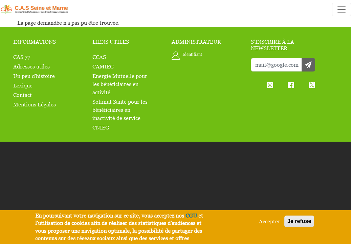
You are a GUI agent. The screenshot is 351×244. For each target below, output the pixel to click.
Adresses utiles (31, 66)
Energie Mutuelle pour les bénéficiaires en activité (119, 84)
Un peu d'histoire (34, 76)
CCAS (99, 57)
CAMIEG (103, 66)
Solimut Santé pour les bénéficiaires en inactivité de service (120, 110)
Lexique (22, 85)
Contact (22, 95)
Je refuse (299, 221)
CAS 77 (21, 57)
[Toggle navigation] (341, 9)
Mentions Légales (34, 104)
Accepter (269, 221)
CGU (191, 215)
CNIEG (100, 127)
